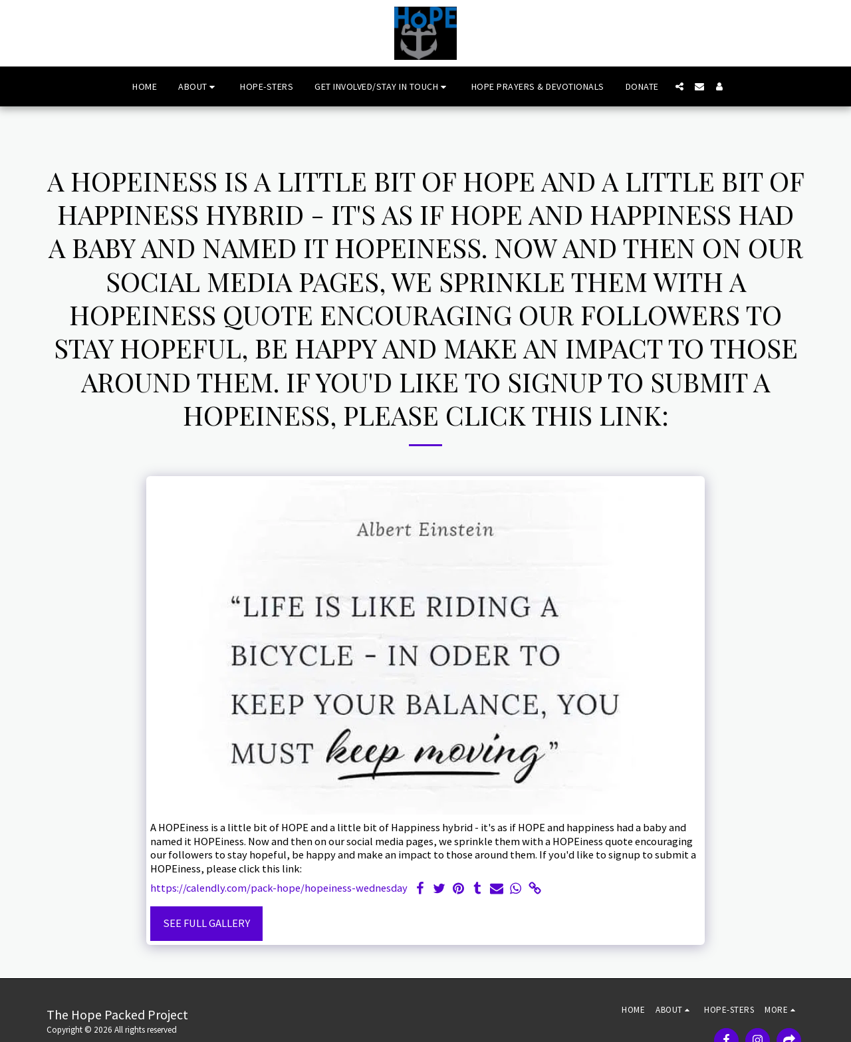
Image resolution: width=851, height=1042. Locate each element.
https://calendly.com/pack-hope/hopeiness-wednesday (279, 888)
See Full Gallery (206, 923)
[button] (198, 86)
